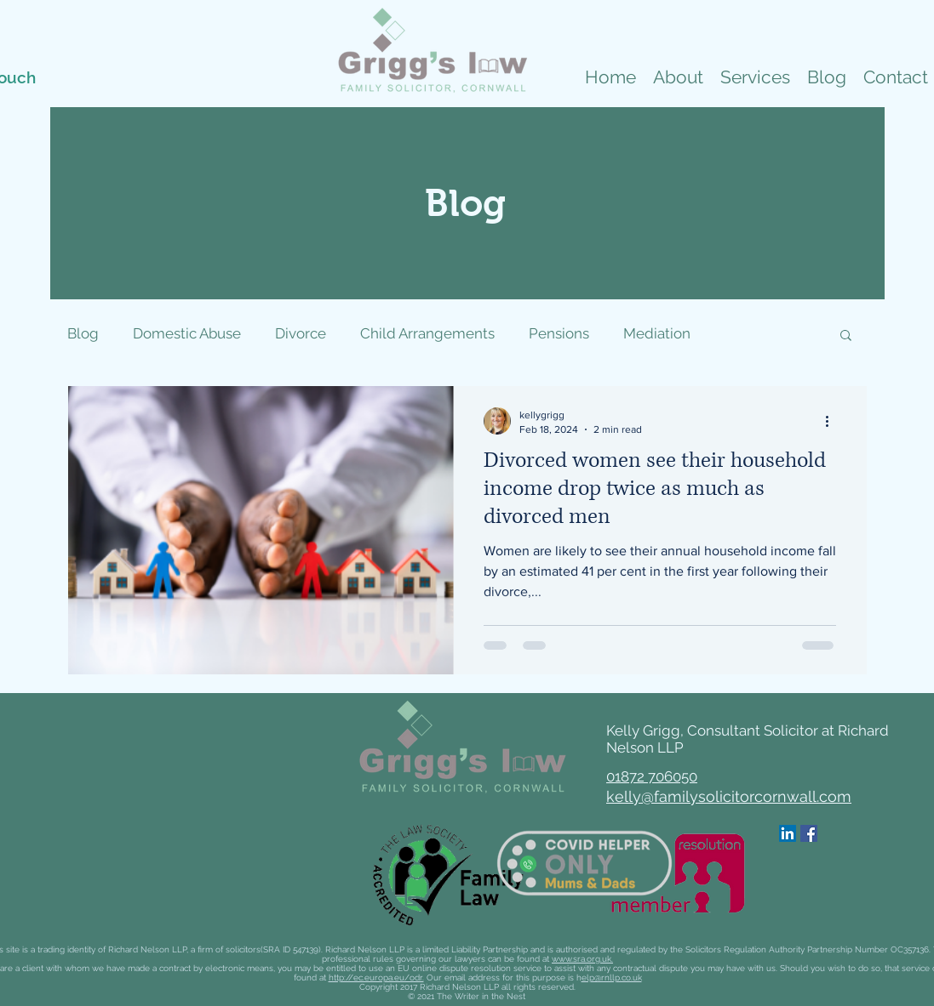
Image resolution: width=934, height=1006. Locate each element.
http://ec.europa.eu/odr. (376, 977)
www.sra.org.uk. (582, 958)
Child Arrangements (427, 333)
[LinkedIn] (787, 833)
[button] (755, 77)
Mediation (656, 333)
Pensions (559, 333)
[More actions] (833, 421)
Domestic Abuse (187, 333)
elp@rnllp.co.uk (612, 977)
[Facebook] (808, 833)
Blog (83, 333)
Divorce (300, 333)
